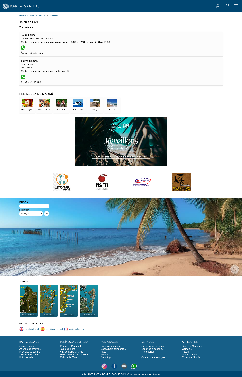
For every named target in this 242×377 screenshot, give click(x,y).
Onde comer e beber (152, 346)
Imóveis (145, 354)
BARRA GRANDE (29, 342)
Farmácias (53, 16)
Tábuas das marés (29, 354)
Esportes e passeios (152, 349)
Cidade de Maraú (69, 357)
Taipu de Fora (67, 349)
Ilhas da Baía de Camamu (74, 354)
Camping (106, 357)
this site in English (29, 329)
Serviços (42, 16)
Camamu (187, 349)
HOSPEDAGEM (109, 342)
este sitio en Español (51, 329)
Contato (156, 374)
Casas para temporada (113, 349)
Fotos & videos (27, 357)
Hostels (105, 354)
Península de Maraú (28, 16)
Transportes (147, 351)
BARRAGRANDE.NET (31, 323)
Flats (103, 351)
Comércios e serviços (153, 357)
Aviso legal (146, 374)
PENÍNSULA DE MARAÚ (74, 342)
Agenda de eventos (30, 349)
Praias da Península (71, 346)
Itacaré (186, 351)
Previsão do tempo (29, 351)
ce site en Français (74, 329)
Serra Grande (189, 354)
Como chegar (26, 346)
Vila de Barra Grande (71, 351)
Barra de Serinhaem (193, 346)
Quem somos (133, 374)
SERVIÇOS (147, 342)
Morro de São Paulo (193, 357)
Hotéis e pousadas (111, 346)
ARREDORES (190, 342)
